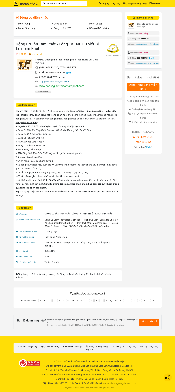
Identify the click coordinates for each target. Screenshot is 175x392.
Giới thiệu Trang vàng (27, 346)
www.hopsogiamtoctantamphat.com (61, 86)
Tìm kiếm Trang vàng (54, 3)
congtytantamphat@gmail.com (54, 81)
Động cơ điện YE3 (62, 28)
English (89, 349)
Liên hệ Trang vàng (149, 346)
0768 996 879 (68, 67)
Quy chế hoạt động (50, 346)
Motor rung (24, 23)
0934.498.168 (144, 137)
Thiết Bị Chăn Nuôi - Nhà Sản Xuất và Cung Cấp (86, 226)
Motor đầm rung (26, 28)
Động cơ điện (60, 23)
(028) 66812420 (48, 67)
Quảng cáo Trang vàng (135, 3)
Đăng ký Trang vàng (109, 3)
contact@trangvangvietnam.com (119, 383)
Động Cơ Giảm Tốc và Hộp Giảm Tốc (62, 219)
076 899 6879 (142, 38)
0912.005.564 (143, 142)
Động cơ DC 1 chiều (99, 28)
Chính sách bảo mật (72, 346)
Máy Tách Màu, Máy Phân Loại (92, 222)
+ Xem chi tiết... (43, 91)
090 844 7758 (57, 72)
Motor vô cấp (95, 23)
